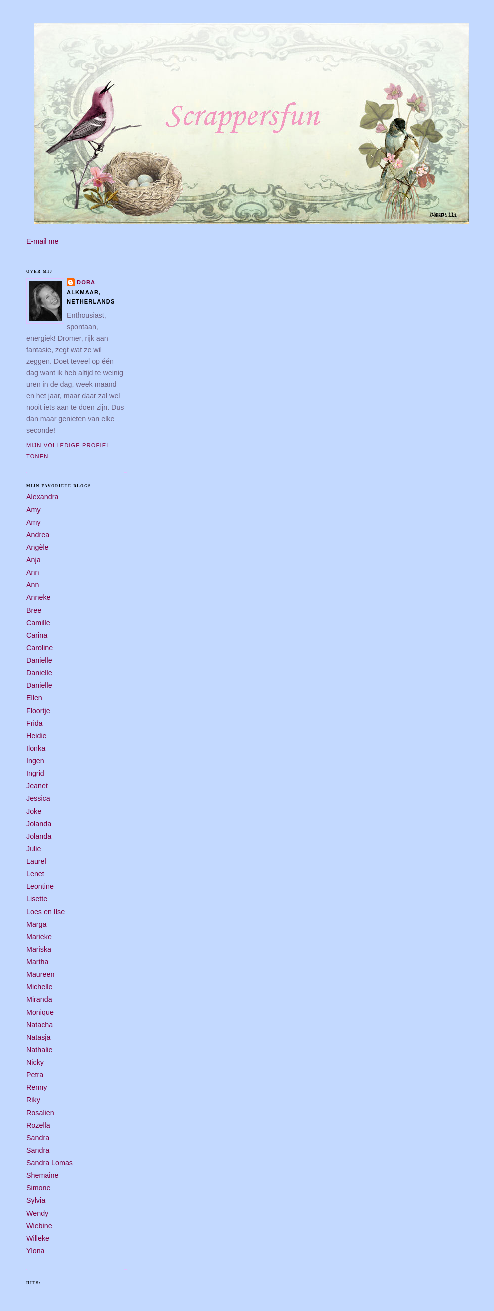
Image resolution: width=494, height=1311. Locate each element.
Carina (36, 635)
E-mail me (42, 241)
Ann (32, 572)
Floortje (38, 711)
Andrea (37, 535)
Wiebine (39, 1226)
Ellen (34, 698)
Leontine (40, 886)
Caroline (39, 648)
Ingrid (35, 773)
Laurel (36, 861)
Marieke (39, 937)
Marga (36, 924)
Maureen (40, 974)
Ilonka (35, 748)
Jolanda (38, 824)
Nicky (35, 1062)
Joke (33, 811)
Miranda (39, 999)
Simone (38, 1188)
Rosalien (40, 1112)
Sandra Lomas (49, 1163)
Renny (36, 1087)
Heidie (36, 736)
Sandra (37, 1138)
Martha (37, 962)
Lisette (36, 899)
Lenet (35, 874)
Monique (40, 1012)
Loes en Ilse (45, 911)
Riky (33, 1100)
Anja (33, 560)
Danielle (39, 660)
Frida (34, 723)
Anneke (38, 597)
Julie (33, 849)
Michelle (39, 987)
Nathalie (39, 1050)
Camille (38, 623)
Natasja (38, 1037)
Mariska (38, 949)
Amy (33, 510)
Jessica (38, 798)
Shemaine (42, 1175)
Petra (34, 1075)
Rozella (38, 1125)
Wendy (37, 1213)
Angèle (37, 547)
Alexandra (42, 497)
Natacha (39, 1025)
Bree (33, 610)
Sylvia (35, 1200)
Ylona (35, 1251)
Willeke (37, 1238)
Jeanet (37, 786)
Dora (86, 282)
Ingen (35, 761)
